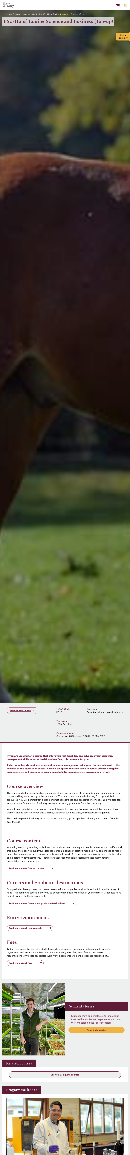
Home (8, 14)
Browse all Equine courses (65, 1074)
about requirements (25, 928)
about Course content (26, 868)
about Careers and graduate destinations (37, 903)
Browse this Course (20, 710)
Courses (16, 14)
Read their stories (96, 1030)
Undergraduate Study (31, 14)
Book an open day (123, 36)
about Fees (20, 963)
